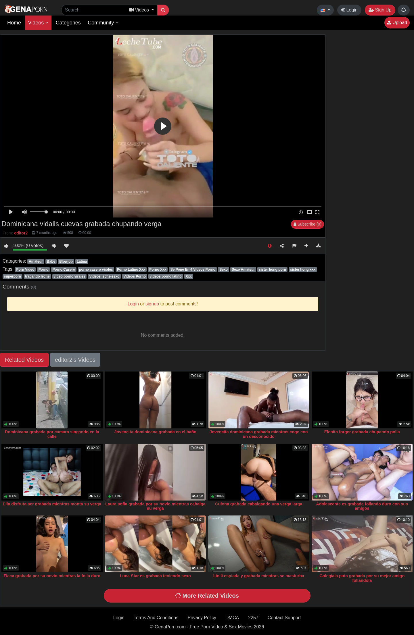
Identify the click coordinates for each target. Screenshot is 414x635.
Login (349, 9)
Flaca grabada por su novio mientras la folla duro (51, 576)
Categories (68, 23)
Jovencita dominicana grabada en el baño (155, 432)
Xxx (189, 276)
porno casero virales (96, 270)
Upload (397, 22)
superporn (12, 276)
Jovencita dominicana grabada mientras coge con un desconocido (259, 434)
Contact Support (284, 617)
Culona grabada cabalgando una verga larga (258, 504)
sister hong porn (272, 270)
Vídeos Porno (134, 276)
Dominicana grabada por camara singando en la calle (52, 434)
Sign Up (380, 9)
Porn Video (25, 270)
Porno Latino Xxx (131, 270)
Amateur (36, 261)
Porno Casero (63, 270)
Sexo (223, 270)
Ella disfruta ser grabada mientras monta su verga (52, 504)
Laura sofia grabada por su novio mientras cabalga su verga (155, 506)
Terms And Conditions (156, 617)
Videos (38, 23)
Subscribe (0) (307, 224)
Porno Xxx (157, 270)
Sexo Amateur (243, 270)
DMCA (232, 617)
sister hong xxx (302, 270)
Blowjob (66, 261)
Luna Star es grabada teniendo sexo (155, 576)
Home (14, 23)
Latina (82, 261)
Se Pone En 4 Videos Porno (193, 270)
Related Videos (24, 360)
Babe (51, 261)
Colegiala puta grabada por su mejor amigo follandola (362, 578)
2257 (253, 617)
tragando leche (37, 276)
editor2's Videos (75, 360)
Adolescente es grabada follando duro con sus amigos (362, 506)
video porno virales (69, 276)
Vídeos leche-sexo (104, 276)
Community (103, 23)
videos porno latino (166, 276)
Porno (44, 270)
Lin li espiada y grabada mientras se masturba (258, 576)
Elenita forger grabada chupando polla (362, 432)
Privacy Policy (201, 617)
